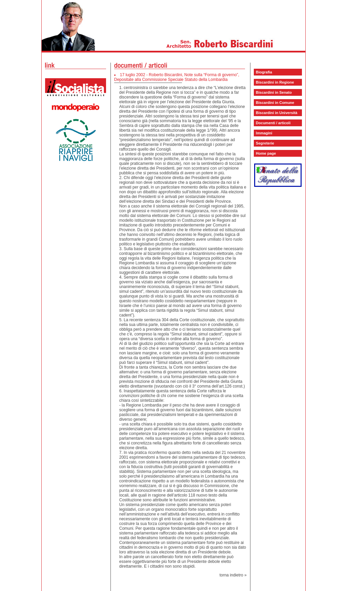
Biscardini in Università (276, 113)
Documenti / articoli (273, 123)
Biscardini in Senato (274, 92)
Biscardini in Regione (275, 82)
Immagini (264, 133)
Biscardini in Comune (275, 103)
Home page (266, 153)
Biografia (264, 72)
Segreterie (265, 143)
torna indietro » (233, 575)
